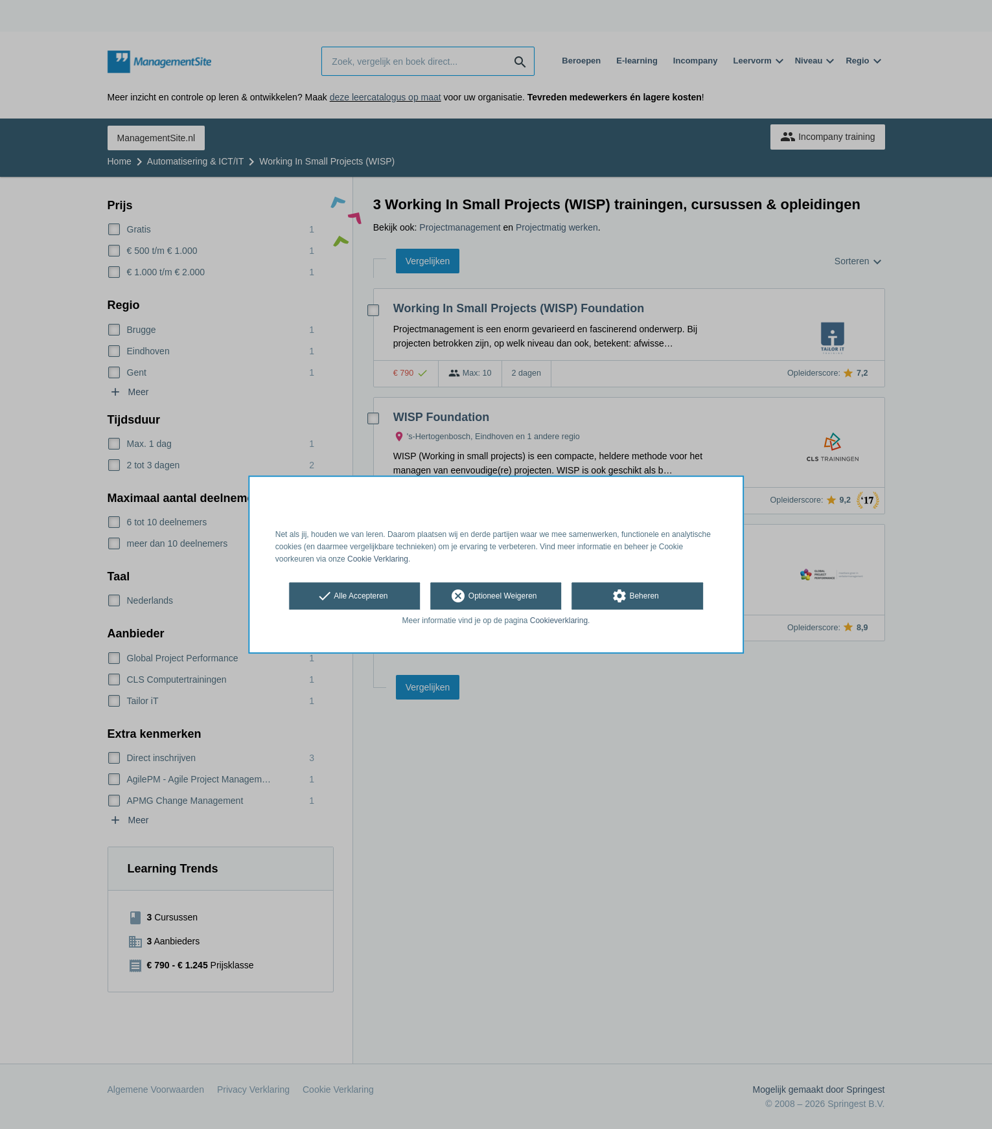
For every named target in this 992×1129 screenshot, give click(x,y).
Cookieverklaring (559, 621)
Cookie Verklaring (377, 559)
